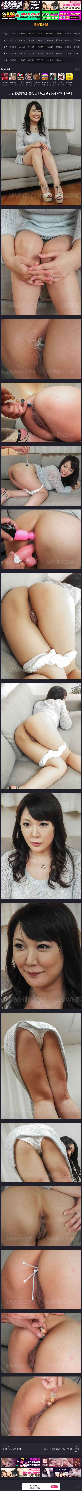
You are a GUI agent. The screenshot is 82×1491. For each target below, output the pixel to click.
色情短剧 (59, 60)
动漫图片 (41, 47)
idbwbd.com (41, 24)
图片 (5, 47)
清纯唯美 (59, 47)
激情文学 (13, 53)
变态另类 (77, 40)
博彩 (5, 33)
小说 (5, 53)
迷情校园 (50, 53)
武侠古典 (41, 53)
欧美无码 (22, 40)
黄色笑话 (68, 53)
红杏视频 (50, 60)
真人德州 (22, 34)
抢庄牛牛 (77, 34)
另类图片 (77, 47)
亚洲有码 (50, 40)
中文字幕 (59, 40)
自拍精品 (31, 40)
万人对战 (31, 34)
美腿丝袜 (50, 47)
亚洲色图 (22, 47)
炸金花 (59, 34)
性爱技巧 (77, 53)
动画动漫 (41, 40)
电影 (5, 40)
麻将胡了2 (49, 34)
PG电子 (13, 34)
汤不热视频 (40, 60)
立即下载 (54, 1487)
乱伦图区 (68, 47)
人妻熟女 (68, 40)
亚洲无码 (13, 40)
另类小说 (59, 53)
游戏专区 (41, 34)
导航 (5, 60)
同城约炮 (13, 60)
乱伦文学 (22, 53)
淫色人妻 (31, 53)
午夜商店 (22, 60)
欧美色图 (31, 47)
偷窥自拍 (13, 47)
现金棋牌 (68, 34)
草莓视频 (31, 60)
